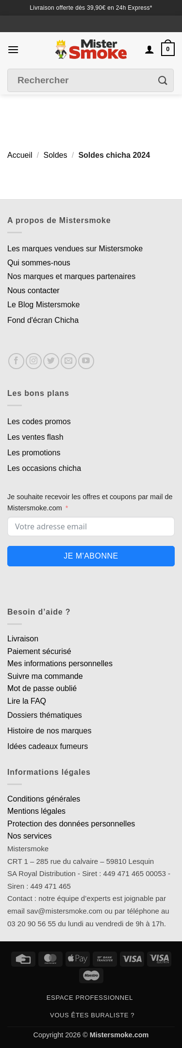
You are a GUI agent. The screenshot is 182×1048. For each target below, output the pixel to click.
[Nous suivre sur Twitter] (51, 361)
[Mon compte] (149, 49)
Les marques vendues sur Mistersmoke (75, 248)
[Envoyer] (163, 80)
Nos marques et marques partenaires (71, 276)
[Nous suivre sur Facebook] (16, 361)
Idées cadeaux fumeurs (47, 746)
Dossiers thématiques (44, 715)
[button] (13, 49)
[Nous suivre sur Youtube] (86, 361)
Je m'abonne (91, 556)
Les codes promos (39, 421)
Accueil (20, 155)
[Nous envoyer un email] (69, 361)
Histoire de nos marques (49, 731)
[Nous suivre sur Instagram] (34, 361)
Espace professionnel (90, 997)
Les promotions (33, 453)
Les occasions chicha (44, 468)
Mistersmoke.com (119, 1035)
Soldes (55, 155)
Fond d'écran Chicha (43, 320)
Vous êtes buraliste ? (92, 1015)
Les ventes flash (35, 437)
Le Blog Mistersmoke (43, 304)
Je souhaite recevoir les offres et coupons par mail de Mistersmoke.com (90, 502)
